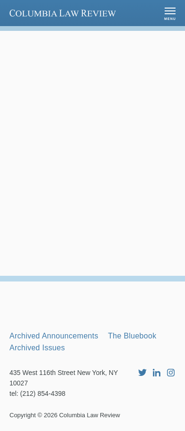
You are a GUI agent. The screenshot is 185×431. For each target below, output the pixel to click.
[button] (170, 13)
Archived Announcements (53, 336)
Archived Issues (37, 348)
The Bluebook (132, 336)
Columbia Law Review (89, 415)
